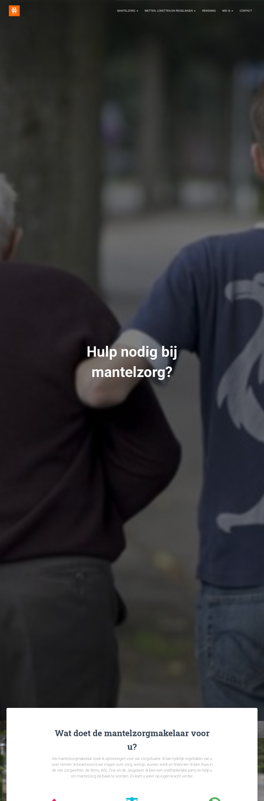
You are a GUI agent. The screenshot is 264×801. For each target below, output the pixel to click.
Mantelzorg (127, 10)
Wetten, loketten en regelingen (170, 10)
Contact (246, 10)
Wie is (227, 10)
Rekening (209, 10)
